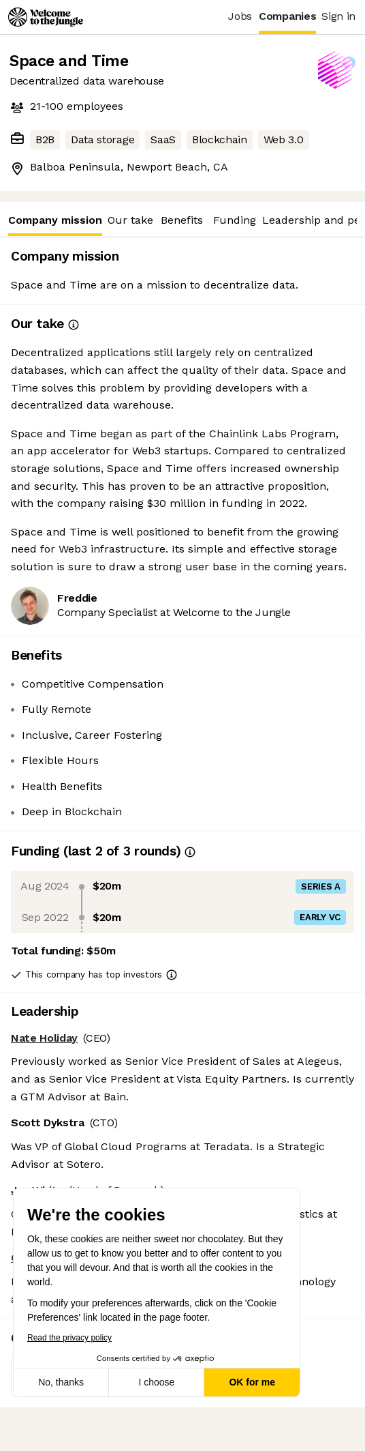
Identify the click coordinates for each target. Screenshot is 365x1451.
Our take (130, 220)
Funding (234, 220)
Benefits (182, 220)
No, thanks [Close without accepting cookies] (61, 1382)
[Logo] (45, 17)
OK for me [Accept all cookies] (252, 1382)
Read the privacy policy (69, 1338)
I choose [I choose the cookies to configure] (156, 1382)
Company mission (55, 225)
